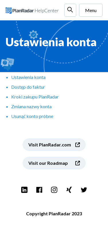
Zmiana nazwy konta (31, 106)
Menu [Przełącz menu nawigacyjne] (91, 10)
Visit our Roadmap (48, 163)
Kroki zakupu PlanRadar (35, 96)
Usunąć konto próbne (32, 116)
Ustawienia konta (28, 77)
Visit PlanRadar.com (49, 144)
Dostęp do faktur (28, 87)
